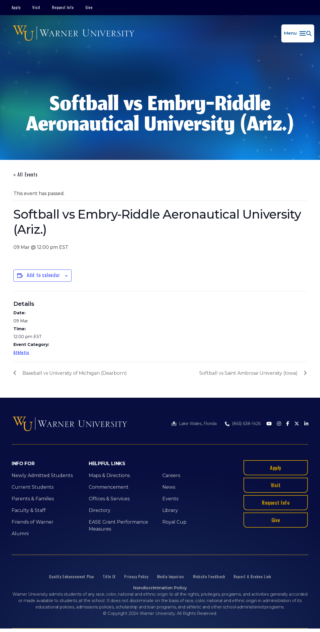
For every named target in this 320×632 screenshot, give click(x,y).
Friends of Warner (33, 522)
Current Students (33, 487)
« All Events (25, 174)
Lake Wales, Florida (198, 423)
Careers (171, 475)
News (168, 487)
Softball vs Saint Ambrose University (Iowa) (248, 373)
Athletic (21, 352)
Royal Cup (174, 522)
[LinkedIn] (306, 424)
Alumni (20, 533)
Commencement (109, 487)
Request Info (63, 7)
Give (89, 7)
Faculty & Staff (29, 510)
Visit (36, 7)
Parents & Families (33, 498)
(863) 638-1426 (246, 423)
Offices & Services (109, 498)
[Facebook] (287, 424)
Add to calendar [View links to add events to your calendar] (43, 275)
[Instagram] (279, 424)
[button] (297, 33)
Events (170, 498)
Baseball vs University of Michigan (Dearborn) (74, 373)
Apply (16, 7)
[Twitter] (296, 424)
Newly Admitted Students (42, 475)
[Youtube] (269, 424)
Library (170, 510)
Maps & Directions (109, 475)
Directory (100, 510)
